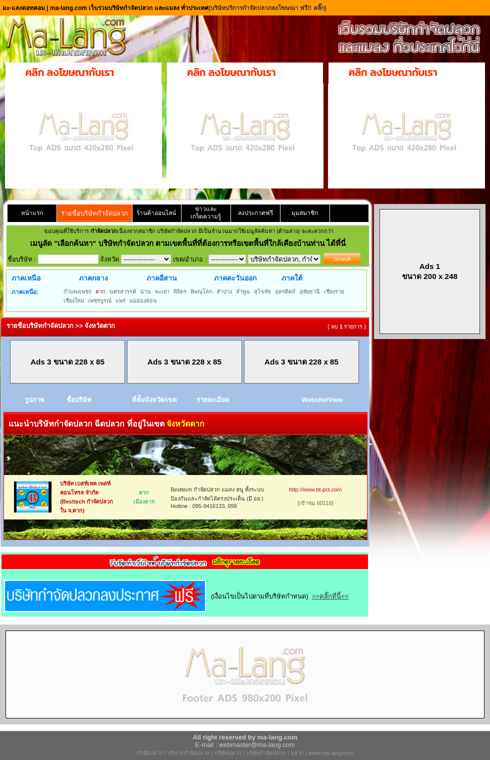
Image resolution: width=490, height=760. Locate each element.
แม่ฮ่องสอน (143, 301)
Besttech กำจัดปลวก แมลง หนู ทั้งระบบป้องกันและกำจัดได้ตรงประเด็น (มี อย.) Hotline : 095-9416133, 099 (217, 497)
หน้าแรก (32, 213)
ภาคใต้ (292, 278)
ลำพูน (243, 291)
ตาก (101, 291)
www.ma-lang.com (331, 753)
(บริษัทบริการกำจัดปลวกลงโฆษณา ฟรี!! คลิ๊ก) (267, 8)
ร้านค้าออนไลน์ (156, 213)
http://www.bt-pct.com (315, 489)
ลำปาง (224, 291)
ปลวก (297, 753)
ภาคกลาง (93, 278)
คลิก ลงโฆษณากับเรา (70, 72)
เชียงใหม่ (74, 301)
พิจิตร (180, 291)
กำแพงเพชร (78, 291)
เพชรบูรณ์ (100, 301)
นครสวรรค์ (123, 291)
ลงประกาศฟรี (255, 213)
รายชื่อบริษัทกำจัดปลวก (94, 213)
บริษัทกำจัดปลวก (266, 753)
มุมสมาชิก (305, 213)
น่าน (145, 291)
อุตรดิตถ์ (285, 291)
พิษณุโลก (201, 291)
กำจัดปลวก (149, 753)
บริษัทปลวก (228, 753)
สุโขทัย (262, 291)
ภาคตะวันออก (235, 278)
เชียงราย (334, 291)
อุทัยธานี (310, 291)
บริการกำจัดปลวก (189, 753)
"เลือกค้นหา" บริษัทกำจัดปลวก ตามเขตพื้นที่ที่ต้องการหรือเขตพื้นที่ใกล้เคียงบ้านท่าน (190, 243)
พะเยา (162, 291)
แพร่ (121, 301)
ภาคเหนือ (26, 278)
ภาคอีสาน (161, 278)
